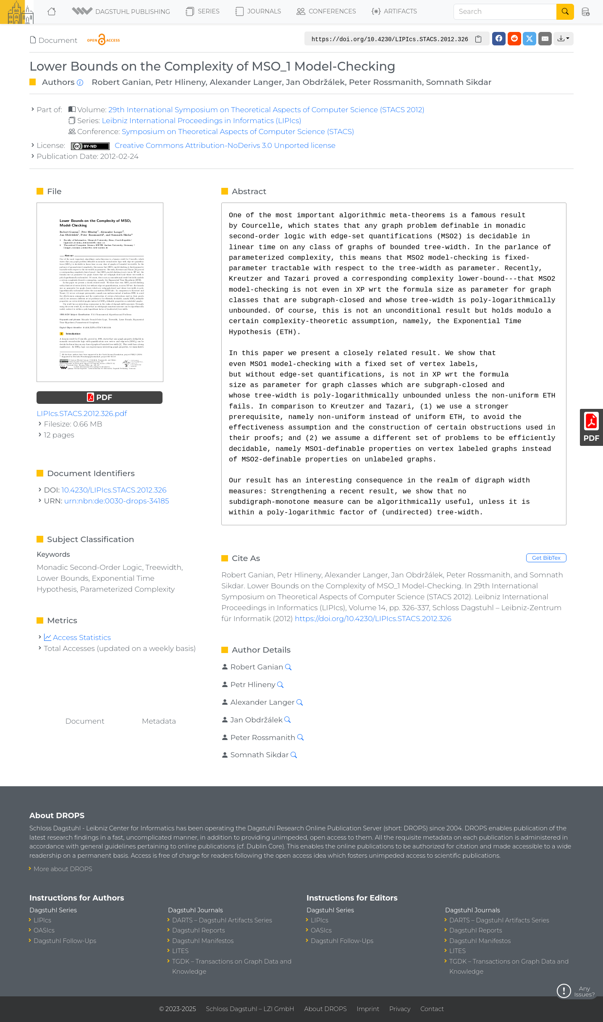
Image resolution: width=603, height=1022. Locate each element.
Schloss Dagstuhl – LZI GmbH (250, 1009)
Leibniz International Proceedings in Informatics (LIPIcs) (201, 120)
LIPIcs (42, 920)
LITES (180, 951)
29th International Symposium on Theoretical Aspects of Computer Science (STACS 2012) (266, 109)
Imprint (368, 1009)
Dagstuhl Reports (198, 930)
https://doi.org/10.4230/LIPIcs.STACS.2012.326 (373, 618)
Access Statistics (77, 637)
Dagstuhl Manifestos (202, 941)
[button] (121, 12)
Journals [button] (258, 12)
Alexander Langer (246, 82)
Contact (432, 1009)
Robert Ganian (121, 82)
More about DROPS (63, 869)
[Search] (505, 12)
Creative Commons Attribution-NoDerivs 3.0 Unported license (203, 145)
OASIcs (44, 930)
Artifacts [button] (394, 12)
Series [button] (203, 12)
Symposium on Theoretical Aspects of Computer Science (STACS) (238, 131)
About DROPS (325, 1009)
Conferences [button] (326, 12)
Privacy (399, 1009)
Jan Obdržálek (315, 82)
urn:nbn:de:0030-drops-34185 (116, 500)
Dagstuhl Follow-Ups (65, 941)
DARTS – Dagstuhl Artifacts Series (222, 920)
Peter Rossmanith (385, 82)
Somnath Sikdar (458, 82)
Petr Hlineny (180, 82)
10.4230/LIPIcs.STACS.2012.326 (114, 489)
